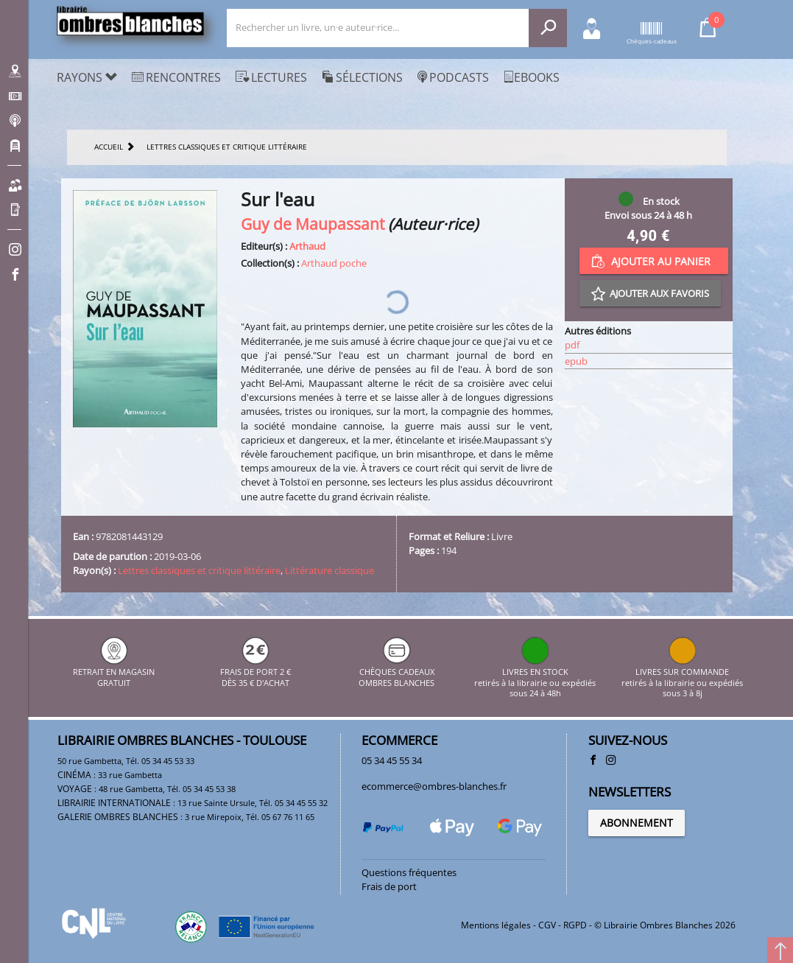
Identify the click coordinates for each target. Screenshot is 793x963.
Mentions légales (496, 925)
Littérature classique (329, 570)
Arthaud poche (334, 263)
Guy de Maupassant (312, 223)
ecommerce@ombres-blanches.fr (434, 786)
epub (576, 361)
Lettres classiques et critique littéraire (199, 570)
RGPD (575, 925)
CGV (547, 925)
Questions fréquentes (409, 872)
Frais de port (389, 886)
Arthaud (307, 246)
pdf (572, 344)
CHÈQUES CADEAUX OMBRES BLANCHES (396, 672)
